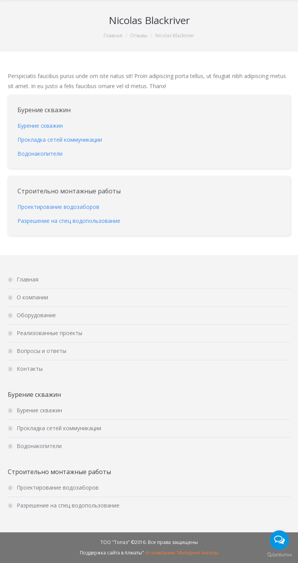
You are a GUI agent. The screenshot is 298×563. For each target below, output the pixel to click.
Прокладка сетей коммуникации (59, 428)
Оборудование (36, 315)
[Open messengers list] (279, 540)
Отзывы (138, 35)
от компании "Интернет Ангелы (181, 552)
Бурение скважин (39, 410)
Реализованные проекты (49, 333)
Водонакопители (39, 446)
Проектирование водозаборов (58, 487)
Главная (113, 35)
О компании (32, 297)
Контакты (30, 368)
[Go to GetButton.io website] (279, 555)
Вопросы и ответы (41, 350)
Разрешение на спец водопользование (68, 505)
